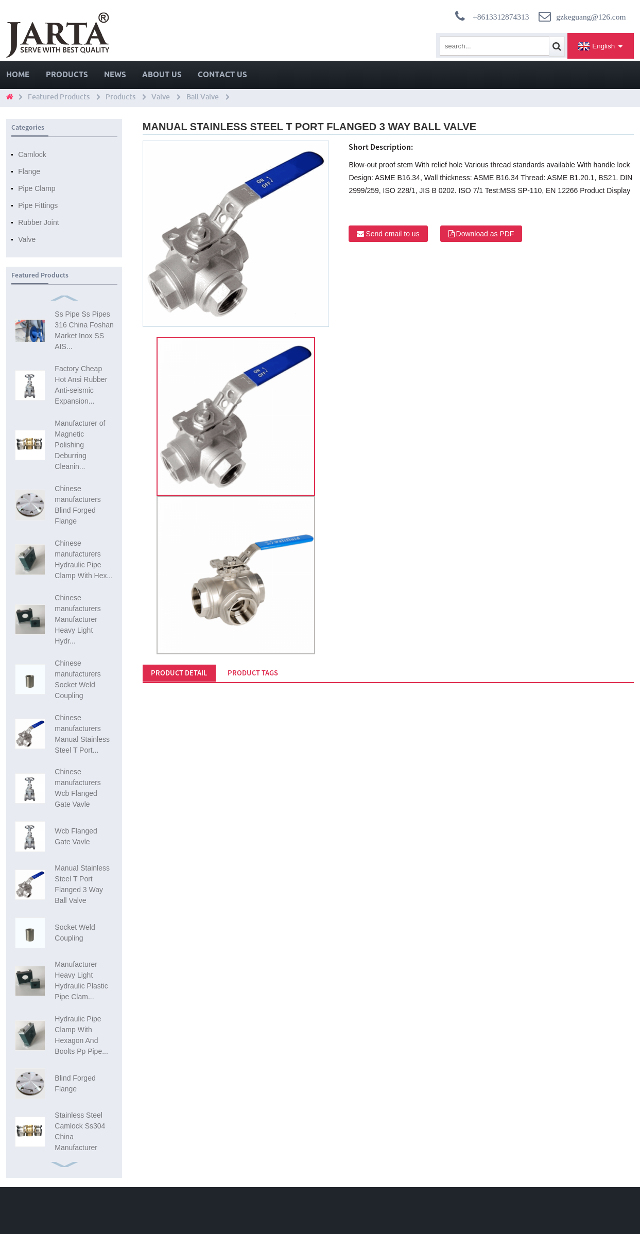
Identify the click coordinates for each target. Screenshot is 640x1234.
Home (17, 74)
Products (67, 74)
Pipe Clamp (36, 188)
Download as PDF (485, 234)
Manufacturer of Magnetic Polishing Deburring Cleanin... (80, 445)
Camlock (32, 154)
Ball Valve (202, 97)
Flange (29, 171)
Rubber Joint (38, 222)
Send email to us (392, 234)
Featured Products (59, 97)
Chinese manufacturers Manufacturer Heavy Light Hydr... (77, 619)
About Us (162, 74)
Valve (160, 97)
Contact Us (222, 74)
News (115, 74)
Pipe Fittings (38, 205)
